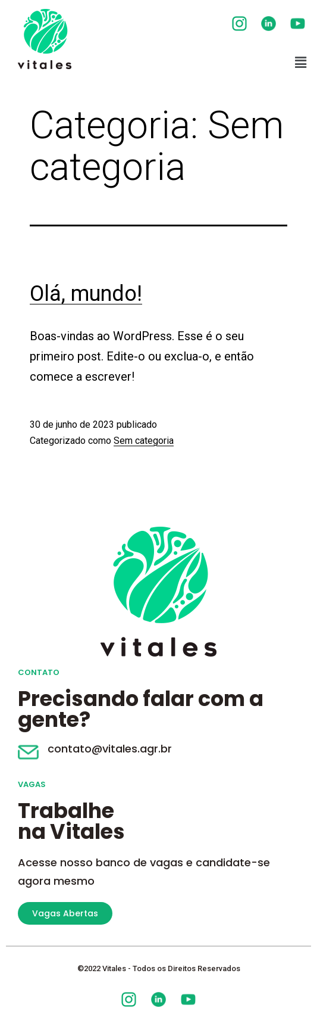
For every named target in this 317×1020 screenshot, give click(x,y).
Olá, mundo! (86, 293)
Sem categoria (144, 440)
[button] (301, 62)
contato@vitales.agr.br (110, 748)
